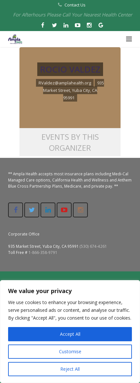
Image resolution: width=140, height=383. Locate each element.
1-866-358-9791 (43, 252)
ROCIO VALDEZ (70, 69)
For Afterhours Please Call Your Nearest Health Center (72, 14)
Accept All (70, 334)
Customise (70, 351)
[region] (70, 331)
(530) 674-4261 (93, 246)
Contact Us (75, 5)
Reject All (70, 369)
